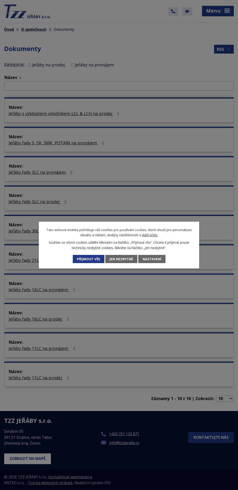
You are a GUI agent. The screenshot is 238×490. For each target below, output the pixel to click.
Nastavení (151, 259)
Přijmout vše (88, 259)
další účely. (150, 235)
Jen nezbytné (121, 259)
